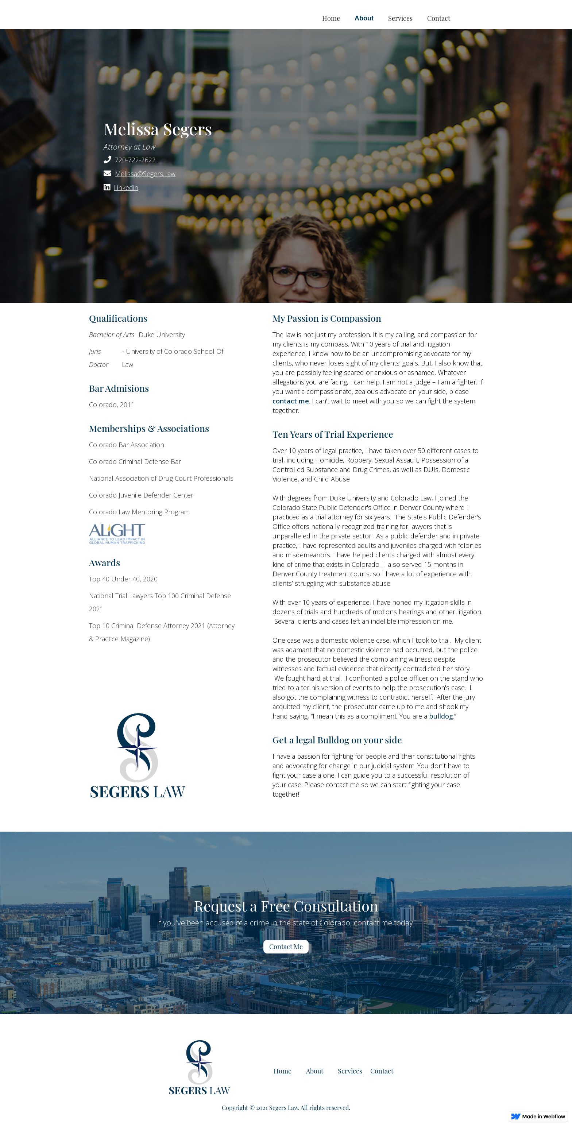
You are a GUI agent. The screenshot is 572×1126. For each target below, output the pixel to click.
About (364, 18)
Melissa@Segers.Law (145, 173)
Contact (438, 18)
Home (331, 18)
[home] (167, 11)
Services (400, 18)
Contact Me (286, 946)
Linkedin (126, 187)
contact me (291, 400)
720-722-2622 (135, 159)
